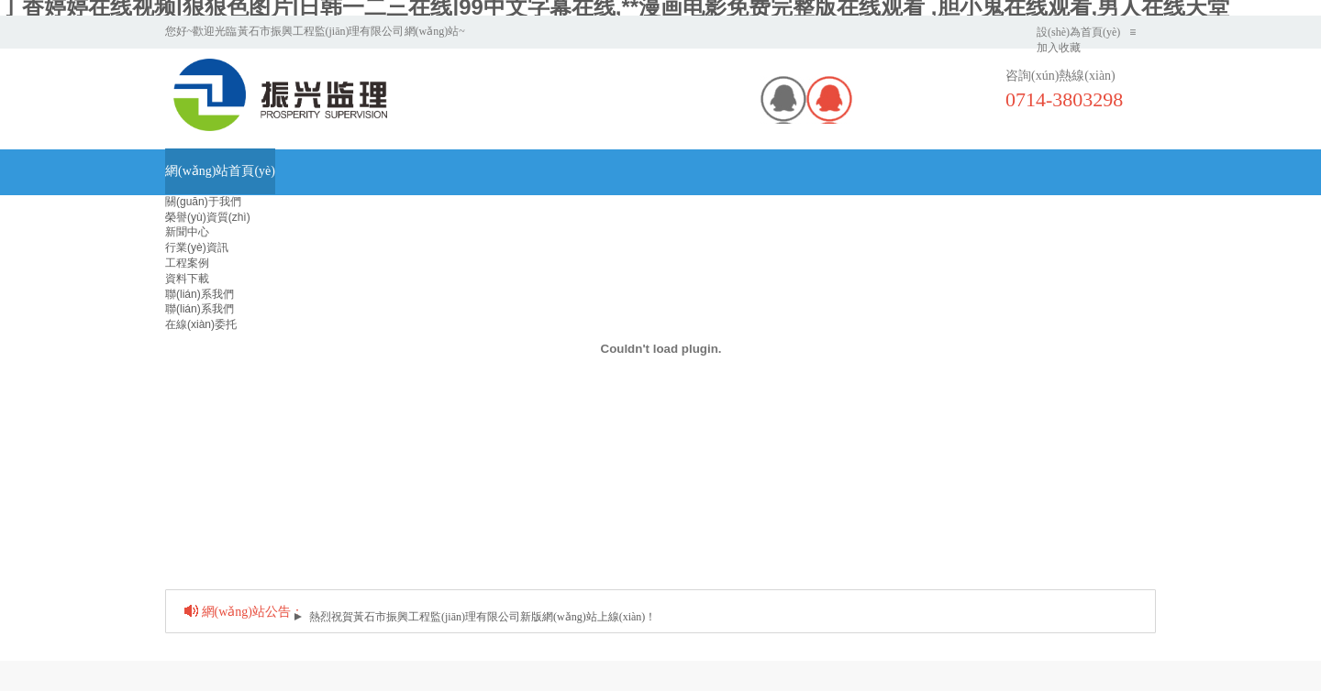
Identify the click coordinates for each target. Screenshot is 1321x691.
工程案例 (187, 263)
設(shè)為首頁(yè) (1078, 32)
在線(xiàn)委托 (201, 324)
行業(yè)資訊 (196, 247)
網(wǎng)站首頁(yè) (220, 171)
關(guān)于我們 (203, 201)
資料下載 (187, 278)
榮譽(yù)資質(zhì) (207, 217)
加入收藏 (1059, 47)
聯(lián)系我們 (199, 294)
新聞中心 (187, 231)
